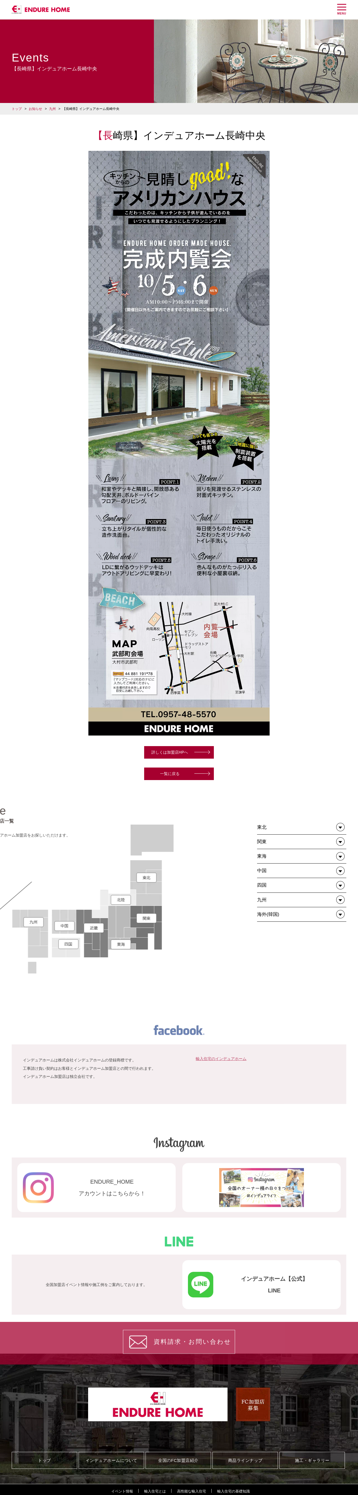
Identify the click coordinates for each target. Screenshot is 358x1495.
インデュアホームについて (111, 1460)
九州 (52, 109)
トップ (17, 109)
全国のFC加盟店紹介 (178, 1460)
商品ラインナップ (245, 1460)
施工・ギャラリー (312, 1460)
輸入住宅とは (155, 1491)
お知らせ (35, 109)
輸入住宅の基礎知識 (233, 1491)
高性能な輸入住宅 (191, 1491)
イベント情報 (122, 1491)
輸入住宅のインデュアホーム (221, 1118)
